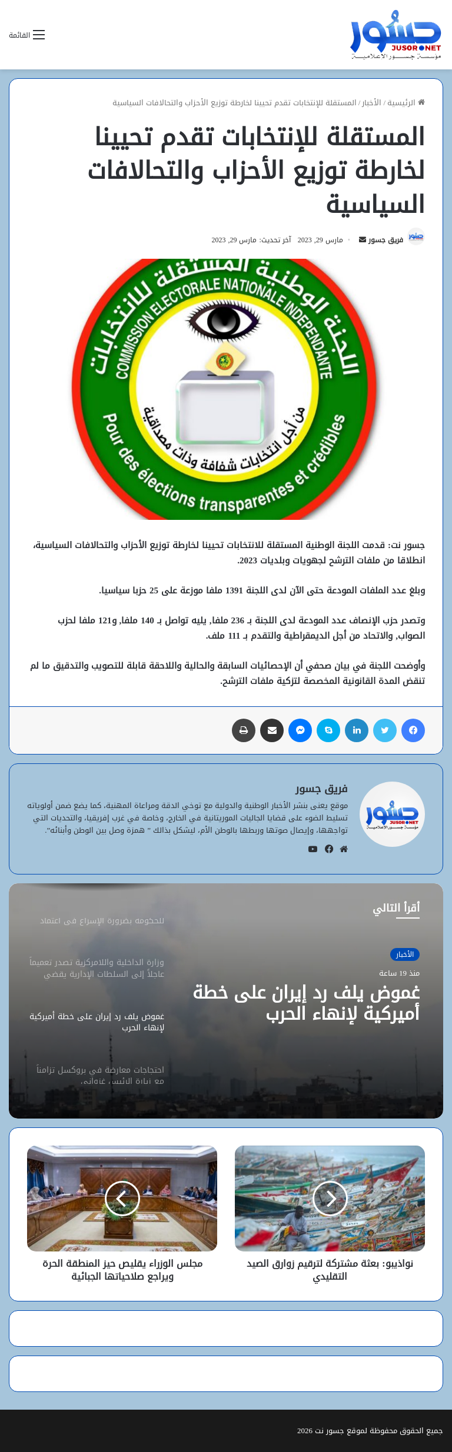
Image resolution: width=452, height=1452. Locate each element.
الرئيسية (406, 102)
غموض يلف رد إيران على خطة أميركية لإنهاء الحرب (306, 1003)
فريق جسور (385, 239)
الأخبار (371, 102)
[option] (226, 1001)
